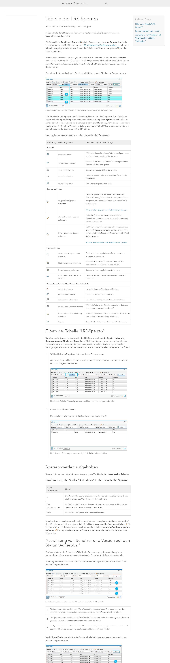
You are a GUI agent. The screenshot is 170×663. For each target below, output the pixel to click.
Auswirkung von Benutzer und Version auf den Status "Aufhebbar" (148, 38)
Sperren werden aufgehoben (147, 31)
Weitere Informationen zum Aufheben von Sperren (106, 210)
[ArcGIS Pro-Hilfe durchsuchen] (82, 3)
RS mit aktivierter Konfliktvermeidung (100, 45)
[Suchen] (106, 3)
